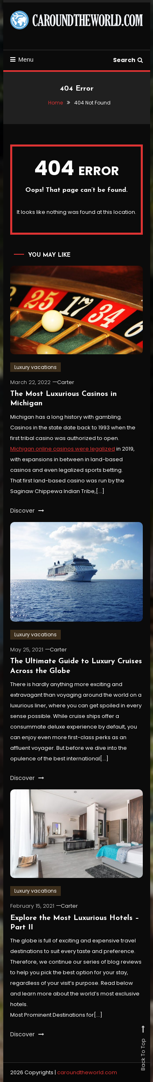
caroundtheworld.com (87, 1072)
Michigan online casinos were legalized (62, 449)
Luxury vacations (35, 367)
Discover (27, 511)
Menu (22, 59)
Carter (65, 382)
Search (128, 60)
